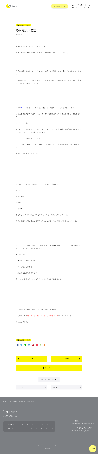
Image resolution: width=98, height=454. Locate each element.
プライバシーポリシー (44, 445)
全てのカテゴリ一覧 (49, 379)
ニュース (24, 108)
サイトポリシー (56, 445)
